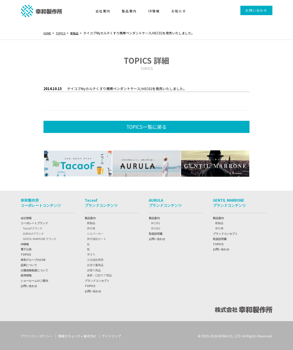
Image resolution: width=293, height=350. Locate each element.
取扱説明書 (156, 232)
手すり (91, 253)
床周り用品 (94, 269)
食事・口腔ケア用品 (99, 274)
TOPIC (26, 253)
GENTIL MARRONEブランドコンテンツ (229, 201)
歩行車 (91, 227)
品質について (29, 264)
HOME (48, 33)
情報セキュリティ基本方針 (77, 335)
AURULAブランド (33, 232)
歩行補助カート (96, 238)
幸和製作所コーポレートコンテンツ (41, 201)
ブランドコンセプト (97, 279)
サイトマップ (111, 335)
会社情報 (26, 217)
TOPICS (63, 33)
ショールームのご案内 (34, 279)
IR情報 (25, 243)
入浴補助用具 (95, 259)
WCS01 (155, 222)
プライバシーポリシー (37, 335)
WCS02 (155, 227)
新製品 (78, 33)
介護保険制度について (34, 269)
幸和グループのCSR (33, 259)
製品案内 (90, 217)
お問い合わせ (256, 10)
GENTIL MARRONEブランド (40, 238)
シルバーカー (95, 232)
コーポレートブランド (34, 222)
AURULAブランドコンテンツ (165, 201)
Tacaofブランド (33, 227)
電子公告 (26, 248)
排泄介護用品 (95, 264)
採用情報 (26, 274)
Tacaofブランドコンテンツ (101, 201)
